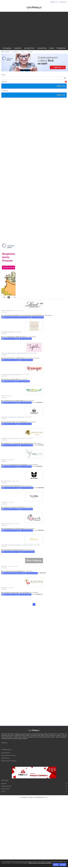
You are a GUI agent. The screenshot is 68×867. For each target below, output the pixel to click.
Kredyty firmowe (5, 758)
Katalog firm (15, 51)
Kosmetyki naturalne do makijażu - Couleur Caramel (17, 545)
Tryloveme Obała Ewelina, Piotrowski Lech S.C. (15, 353)
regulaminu (45, 797)
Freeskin (3, 502)
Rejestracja (54, 2)
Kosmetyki (29, 51)
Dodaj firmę (61, 48)
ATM (2, 396)
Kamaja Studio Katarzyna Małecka (11, 374)
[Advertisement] (16, 28)
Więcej (56, 864)
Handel (23, 51)
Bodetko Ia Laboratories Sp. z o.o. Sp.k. (13, 438)
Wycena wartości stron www (8, 755)
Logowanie (63, 2)
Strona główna (5, 51)
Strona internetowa (37, 317)
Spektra (3, 460)
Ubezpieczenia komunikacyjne (8, 761)
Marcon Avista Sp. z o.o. (8, 310)
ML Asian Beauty (6, 481)
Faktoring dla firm (5, 753)
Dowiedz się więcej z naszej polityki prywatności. (40, 863)
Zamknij (62, 864)
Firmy (6, 297)
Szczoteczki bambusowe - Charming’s (12, 417)
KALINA (3, 587)
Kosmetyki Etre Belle (7, 332)
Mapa (14, 297)
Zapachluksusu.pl (6, 523)
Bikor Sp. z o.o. (5, 566)
